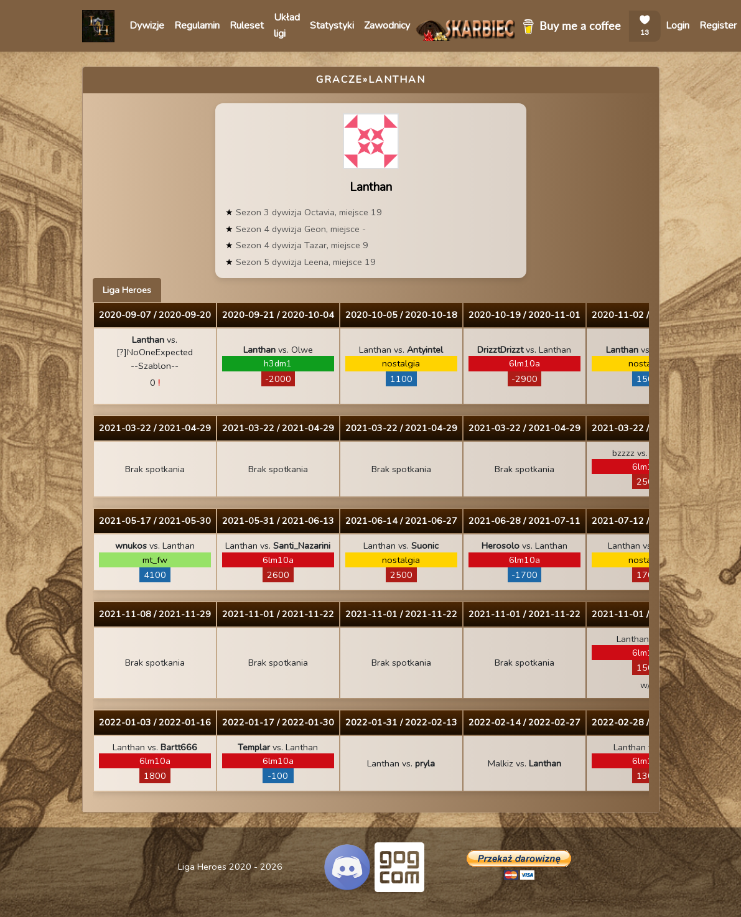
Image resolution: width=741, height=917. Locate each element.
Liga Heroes (127, 290)
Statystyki (332, 25)
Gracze (339, 79)
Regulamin (197, 25)
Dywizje (146, 25)
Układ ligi (287, 25)
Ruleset (247, 25)
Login (677, 25)
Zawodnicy (387, 25)
